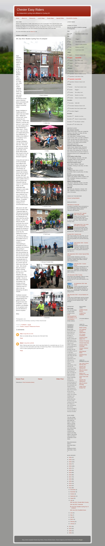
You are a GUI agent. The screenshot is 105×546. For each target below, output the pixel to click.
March (72, 519)
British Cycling (82, 327)
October (72, 494)
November (73, 491)
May (71, 515)
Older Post (60, 379)
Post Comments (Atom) (28, 382)
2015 (70, 481)
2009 (70, 530)
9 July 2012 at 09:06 (29, 343)
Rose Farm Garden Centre (81, 33)
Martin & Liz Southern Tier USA (84, 374)
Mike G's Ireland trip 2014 (83, 370)
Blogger (81, 539)
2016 (70, 479)
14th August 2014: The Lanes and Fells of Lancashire (81, 225)
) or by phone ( (70, 319)
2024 (70, 461)
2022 (70, 466)
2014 (70, 483)
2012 (70, 487)
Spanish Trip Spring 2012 (82, 380)
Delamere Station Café (80, 81)
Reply (21, 338)
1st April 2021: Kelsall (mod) (74, 234)
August (72, 498)
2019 (70, 472)
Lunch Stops (41, 18)
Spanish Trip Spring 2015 (82, 367)
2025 (70, 459)
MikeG (21, 343)
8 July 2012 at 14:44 (28, 333)
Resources (32, 18)
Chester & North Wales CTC (83, 338)
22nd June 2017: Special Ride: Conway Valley (80, 214)
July (71, 500)
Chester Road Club (84, 342)
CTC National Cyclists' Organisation (82, 331)
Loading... (81, 320)
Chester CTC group (84, 340)
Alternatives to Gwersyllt (73, 204)
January (72, 523)
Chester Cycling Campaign (83, 345)
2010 (70, 528)
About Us (24, 18)
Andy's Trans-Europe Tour (82, 387)
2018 (70, 474)
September (73, 496)
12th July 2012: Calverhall (76, 504)
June (71, 512)
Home (17, 18)
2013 (70, 485)
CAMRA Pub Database (82, 314)
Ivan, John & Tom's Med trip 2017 (84, 364)
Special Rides (60, 18)
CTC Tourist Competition (82, 335)
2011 (70, 526)
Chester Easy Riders (30, 9)
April (71, 517)
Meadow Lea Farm (79, 71)
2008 (70, 533)
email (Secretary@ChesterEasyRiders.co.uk (72, 316)
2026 (70, 457)
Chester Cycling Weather (73, 198)
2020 (70, 470)
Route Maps (50, 18)
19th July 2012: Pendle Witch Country (79, 502)
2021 (70, 468)
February (72, 521)
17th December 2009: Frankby (74, 275)
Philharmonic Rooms (35, 326)
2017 (70, 477)
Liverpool (26, 326)
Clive (21, 333)
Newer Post (20, 379)
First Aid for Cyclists (71, 18)
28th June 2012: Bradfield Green (78, 510)
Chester (22, 326)
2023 (70, 464)
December (73, 489)
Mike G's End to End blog (83, 384)
